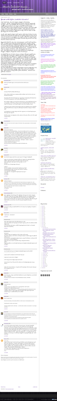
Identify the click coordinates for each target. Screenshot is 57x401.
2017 (43, 216)
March (44, 263)
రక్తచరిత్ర (5, 127)
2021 (43, 211)
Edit (22, 2)
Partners (11, 14)
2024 (43, 208)
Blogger (46, 399)
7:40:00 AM (5, 201)
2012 (43, 223)
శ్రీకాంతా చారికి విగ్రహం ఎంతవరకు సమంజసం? (15, 19)
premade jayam (6, 204)
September (45, 255)
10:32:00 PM (6, 320)
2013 (43, 222)
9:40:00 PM (5, 145)
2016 (43, 218)
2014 (43, 220)
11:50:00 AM (6, 209)
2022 (43, 210)
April (43, 262)
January (44, 266)
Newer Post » (3, 386)
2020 (43, 212)
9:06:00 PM (5, 308)
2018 (43, 215)
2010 (43, 226)
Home (4, 2)
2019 (43, 214)
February (44, 265)
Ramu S (5, 212)
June (43, 259)
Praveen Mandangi (7, 193)
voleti (5, 148)
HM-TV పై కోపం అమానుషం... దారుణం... (49, 239)
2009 (43, 267)
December (44, 227)
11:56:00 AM (6, 216)
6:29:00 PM (5, 228)
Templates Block (30, 399)
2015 (43, 219)
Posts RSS (9, 2)
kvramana (5, 178)
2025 (43, 207)
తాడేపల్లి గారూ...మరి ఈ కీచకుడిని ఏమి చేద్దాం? (48, 176)
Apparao (5, 154)
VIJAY (5, 282)
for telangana (6, 323)
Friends (6, 14)
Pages (15, 14)
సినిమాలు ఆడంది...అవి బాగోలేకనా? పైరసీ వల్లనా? (48, 155)
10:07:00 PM (6, 279)
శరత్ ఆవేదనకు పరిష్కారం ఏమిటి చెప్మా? (49, 232)
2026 (43, 206)
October (44, 254)
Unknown (5, 87)
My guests (42, 187)
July (43, 258)
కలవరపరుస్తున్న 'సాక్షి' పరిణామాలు (46, 162)
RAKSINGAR (6, 80)
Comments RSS (16, 2)
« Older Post (35, 386)
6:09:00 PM (5, 84)
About (2, 14)
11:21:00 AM (6, 293)
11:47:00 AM (6, 352)
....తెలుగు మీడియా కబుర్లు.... (15, 6)
